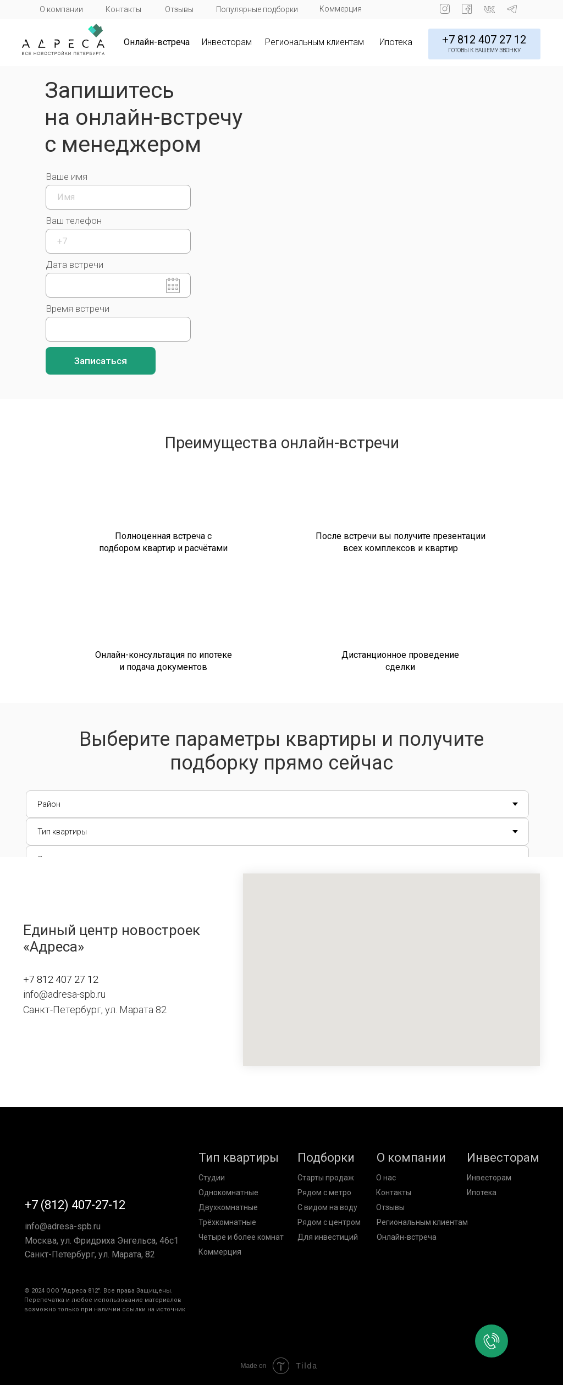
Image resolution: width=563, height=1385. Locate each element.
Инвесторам (227, 42)
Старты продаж (325, 1177)
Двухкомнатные (228, 1207)
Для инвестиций (327, 1237)
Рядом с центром (329, 1222)
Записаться (100, 360)
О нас (386, 1177)
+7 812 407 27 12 (484, 39)
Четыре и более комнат (241, 1237)
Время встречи (77, 308)
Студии (211, 1177)
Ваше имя (66, 176)
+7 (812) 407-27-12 (75, 1205)
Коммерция (340, 8)
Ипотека (395, 42)
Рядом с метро (324, 1192)
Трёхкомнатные (227, 1222)
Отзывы (179, 9)
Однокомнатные (228, 1192)
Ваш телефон (74, 220)
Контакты (123, 9)
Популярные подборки (257, 9)
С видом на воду (327, 1207)
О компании (61, 9)
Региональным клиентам (314, 42)
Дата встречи (74, 264)
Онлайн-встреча (157, 42)
